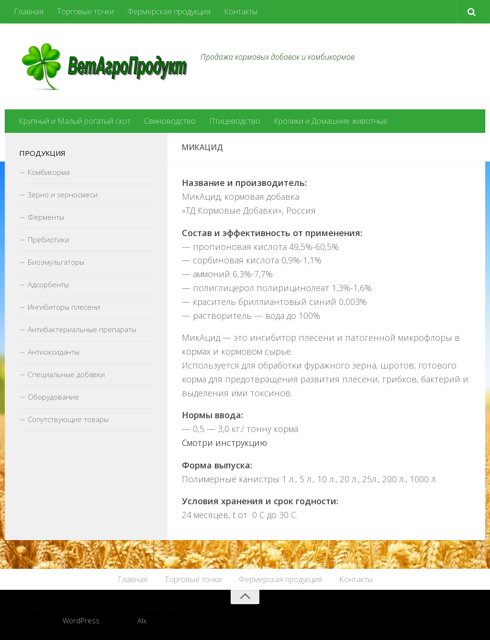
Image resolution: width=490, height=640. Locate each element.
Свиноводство (170, 121)
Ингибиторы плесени (64, 307)
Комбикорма (49, 172)
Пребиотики (48, 239)
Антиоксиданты (53, 352)
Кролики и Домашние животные (331, 121)
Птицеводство (234, 121)
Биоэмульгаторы (56, 262)
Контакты (240, 11)
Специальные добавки (66, 374)
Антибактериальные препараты (82, 329)
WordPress (81, 620)
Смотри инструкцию (224, 442)
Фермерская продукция (169, 11)
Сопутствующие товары (68, 419)
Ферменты (46, 217)
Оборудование (53, 396)
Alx (141, 620)
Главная (29, 11)
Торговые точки (85, 11)
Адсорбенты (48, 284)
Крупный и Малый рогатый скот (75, 121)
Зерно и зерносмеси (63, 194)
